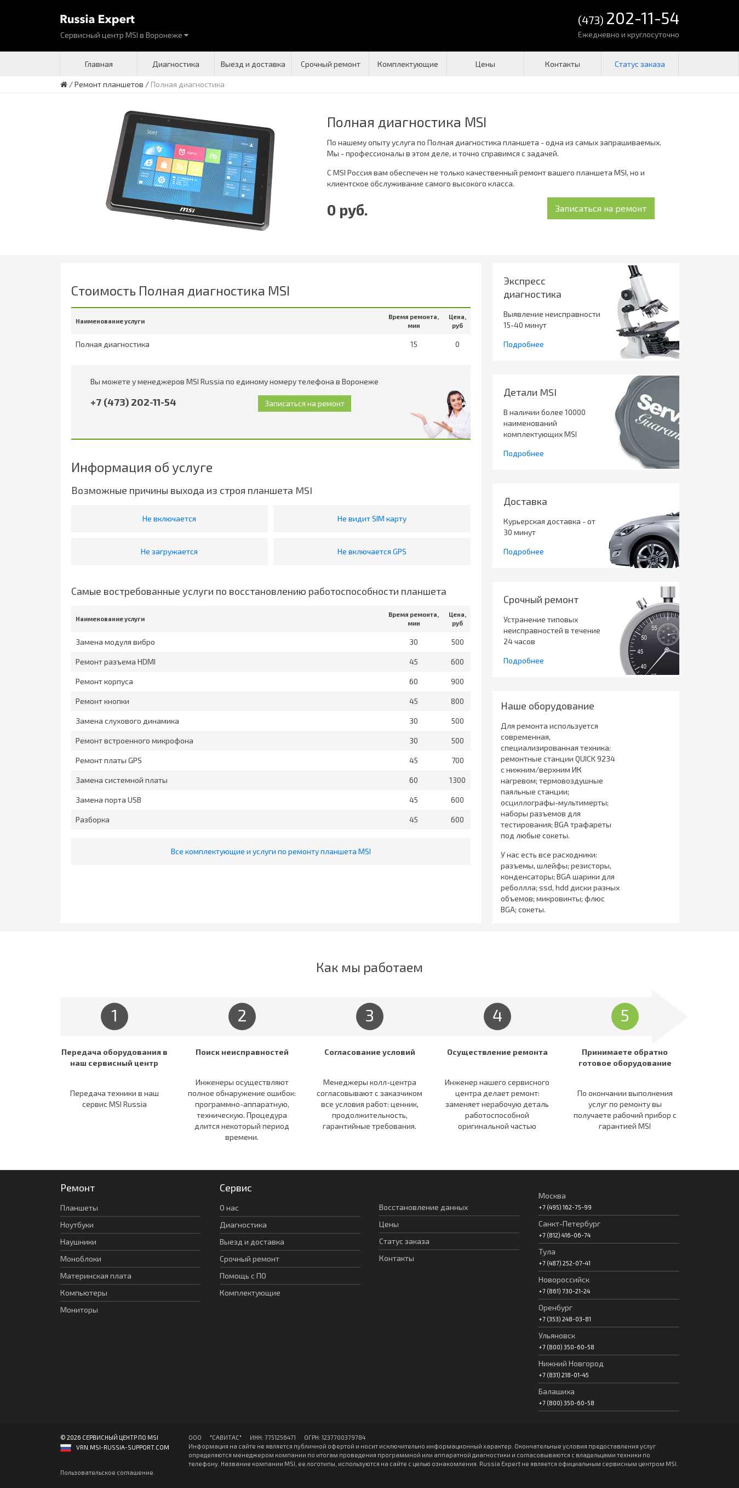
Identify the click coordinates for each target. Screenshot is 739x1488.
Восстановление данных (423, 1207)
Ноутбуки (77, 1224)
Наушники (78, 1241)
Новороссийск (564, 1279)
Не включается (169, 518)
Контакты (562, 64)
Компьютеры (83, 1292)
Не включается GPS (371, 551)
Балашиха (557, 1391)
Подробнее (523, 344)
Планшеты (79, 1207)
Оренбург (555, 1307)
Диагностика (175, 64)
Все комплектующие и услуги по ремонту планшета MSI (271, 851)
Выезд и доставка (253, 64)
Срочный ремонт (330, 64)
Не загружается (169, 551)
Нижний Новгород (571, 1363)
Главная (99, 64)
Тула (547, 1251)
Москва (552, 1195)
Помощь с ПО (243, 1275)
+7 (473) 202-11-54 (133, 402)
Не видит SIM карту (371, 518)
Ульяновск (557, 1335)
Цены (485, 64)
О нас (229, 1207)
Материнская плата (95, 1275)
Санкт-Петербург (569, 1223)
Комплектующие (407, 64)
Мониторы (79, 1309)
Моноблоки (80, 1258)
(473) (628, 19)
